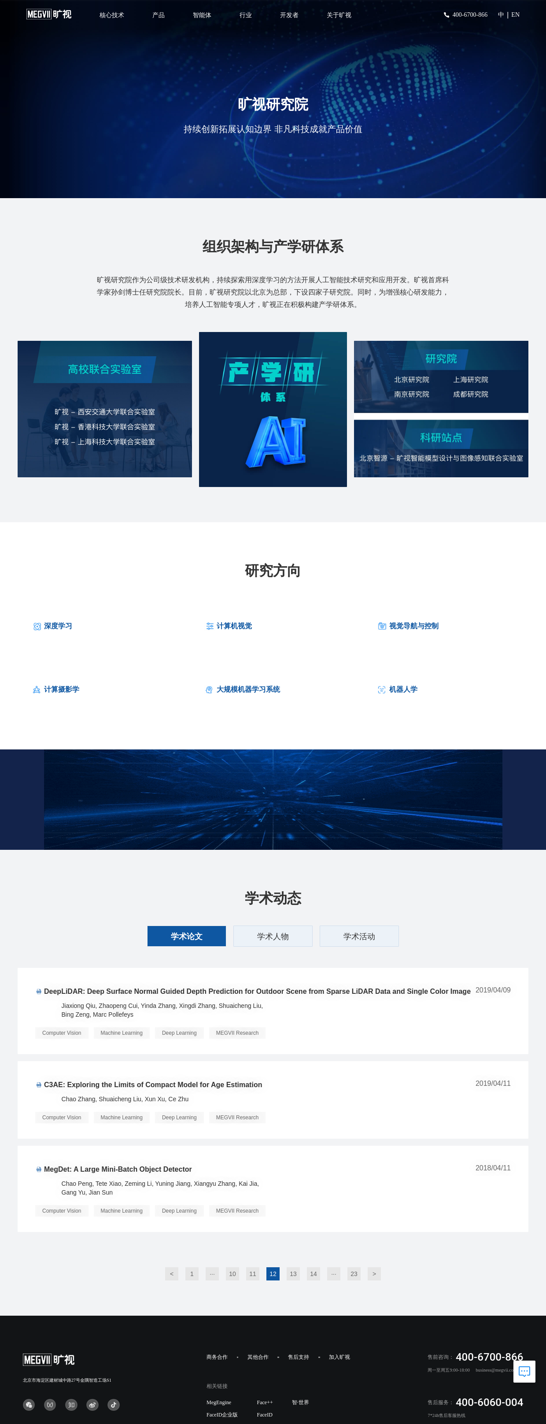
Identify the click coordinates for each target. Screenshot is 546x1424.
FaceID (264, 1415)
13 (293, 1273)
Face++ (265, 1402)
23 (354, 1273)
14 (313, 1273)
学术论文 (187, 936)
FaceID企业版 (222, 1415)
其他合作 (258, 1357)
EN (515, 14)
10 (232, 1273)
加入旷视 (339, 1357)
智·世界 (300, 1402)
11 (252, 1273)
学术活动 (359, 936)
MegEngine (219, 1402)
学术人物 (273, 936)
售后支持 (298, 1357)
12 (273, 1273)
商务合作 (217, 1357)
